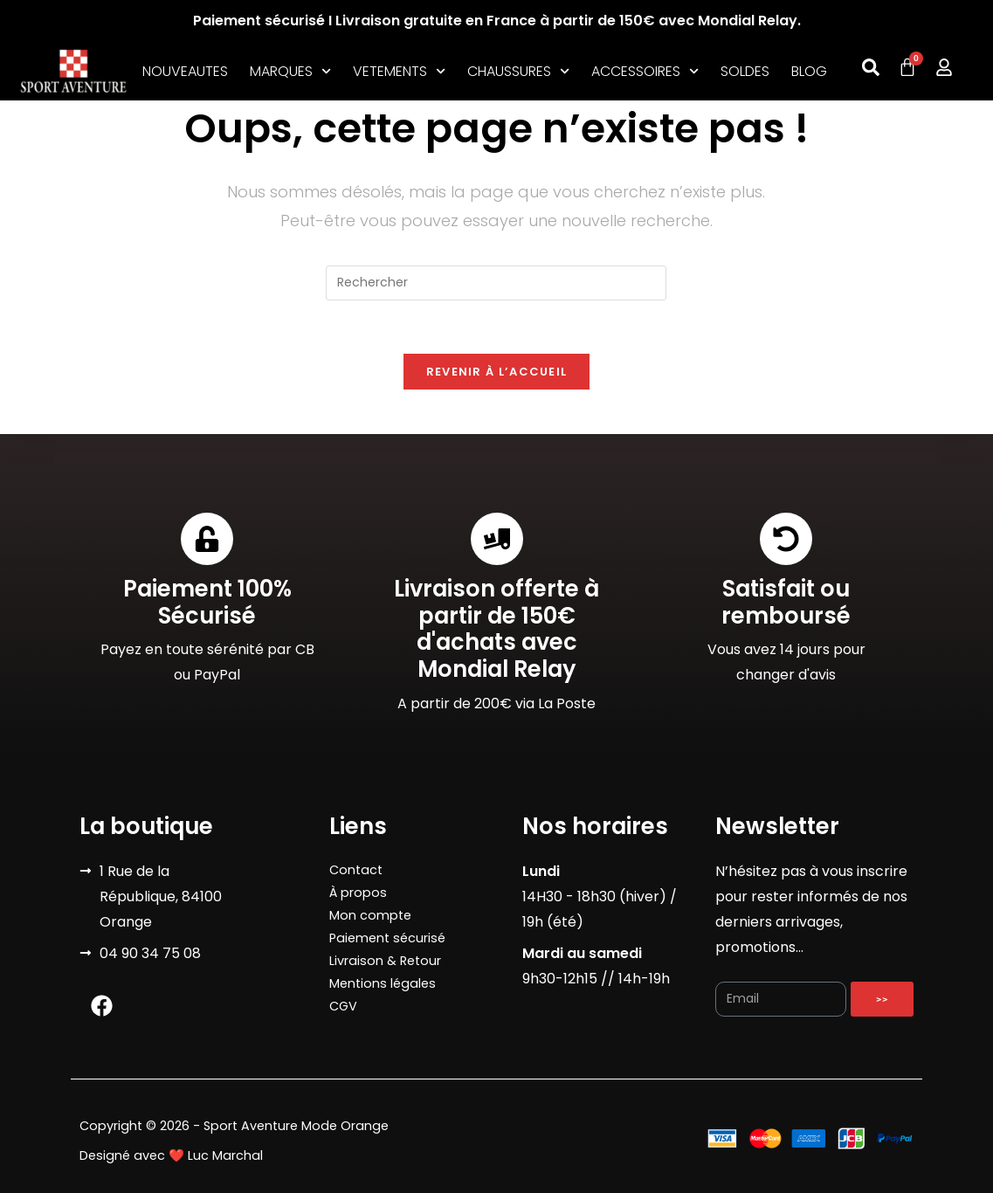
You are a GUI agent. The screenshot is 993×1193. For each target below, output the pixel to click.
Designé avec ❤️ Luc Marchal (171, 1155)
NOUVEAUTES (185, 71)
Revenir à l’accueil (497, 371)
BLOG (809, 71)
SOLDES (745, 71)
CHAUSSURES (518, 72)
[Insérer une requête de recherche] (496, 282)
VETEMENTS (399, 72)
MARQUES (290, 72)
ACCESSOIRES (645, 72)
